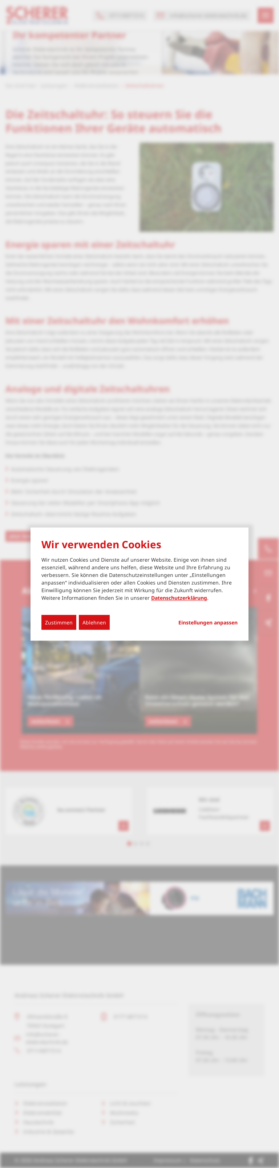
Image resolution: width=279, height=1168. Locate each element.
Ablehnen (94, 622)
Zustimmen (59, 622)
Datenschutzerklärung (179, 597)
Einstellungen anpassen (208, 622)
